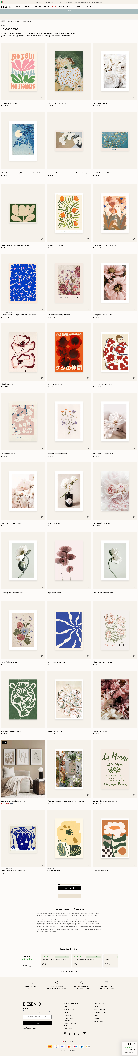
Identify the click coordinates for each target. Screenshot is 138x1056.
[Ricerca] (127, 6)
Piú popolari (70, 6)
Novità (61, 6)
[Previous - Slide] (38, 960)
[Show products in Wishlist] (131, 7)
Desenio (74, 1051)
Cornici (47, 6)
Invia (37, 1023)
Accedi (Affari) (68, 1028)
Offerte (54, 6)
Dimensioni (75, 17)
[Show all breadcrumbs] (3, 21)
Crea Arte (38, 6)
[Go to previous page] (59, 896)
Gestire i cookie (99, 1021)
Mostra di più (69, 888)
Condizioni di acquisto (100, 1012)
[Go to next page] (79, 896)
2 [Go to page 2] (65, 896)
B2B (98, 6)
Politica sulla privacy (42, 1027)
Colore (48, 17)
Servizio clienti (98, 1006)
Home (79, 6)
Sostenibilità (67, 1015)
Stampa (66, 1006)
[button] (129, 1048)
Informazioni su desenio (71, 1003)
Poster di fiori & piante (13, 21)
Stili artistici (90, 17)
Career (66, 1012)
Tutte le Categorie (31, 17)
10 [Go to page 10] (75, 896)
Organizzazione (107, 17)
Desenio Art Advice (100, 1003)
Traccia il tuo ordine (100, 1009)
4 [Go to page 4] (71, 896)
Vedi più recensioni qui (69, 971)
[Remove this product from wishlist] (42, 97)
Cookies (96, 1018)
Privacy (96, 1015)
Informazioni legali (69, 1009)
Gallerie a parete (89, 6)
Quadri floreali (27, 21)
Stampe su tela (28, 6)
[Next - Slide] (120, 960)
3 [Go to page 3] (68, 896)
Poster (18, 6)
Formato (61, 17)
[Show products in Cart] (135, 7)
